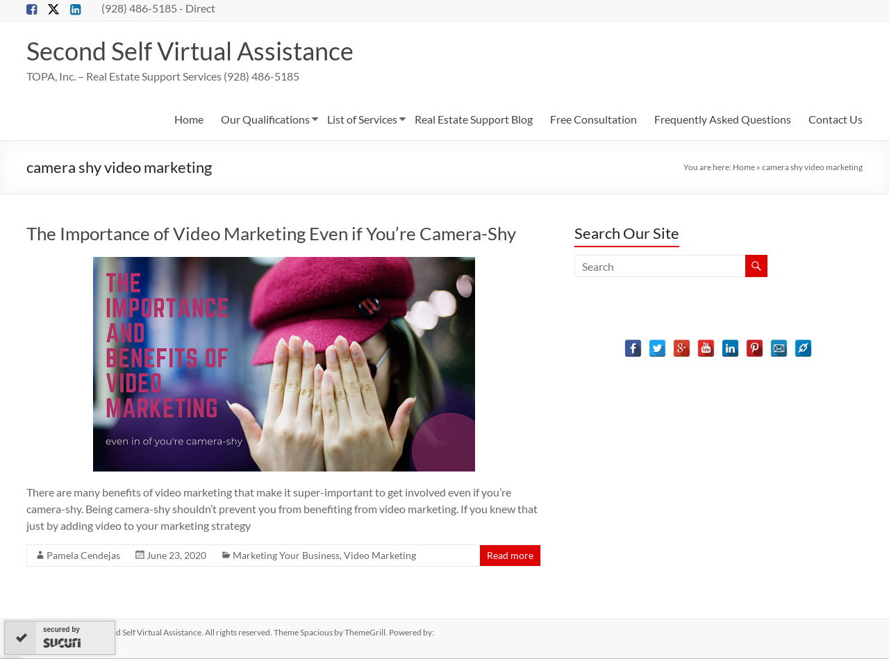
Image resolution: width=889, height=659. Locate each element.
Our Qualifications (265, 119)
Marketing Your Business (286, 556)
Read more (510, 556)
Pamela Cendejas (83, 556)
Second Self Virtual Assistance (190, 51)
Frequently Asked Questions (722, 119)
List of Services (362, 119)
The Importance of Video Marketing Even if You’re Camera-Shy (271, 234)
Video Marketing (380, 556)
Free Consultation (593, 119)
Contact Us (835, 119)
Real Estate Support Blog (474, 119)
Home (188, 119)
